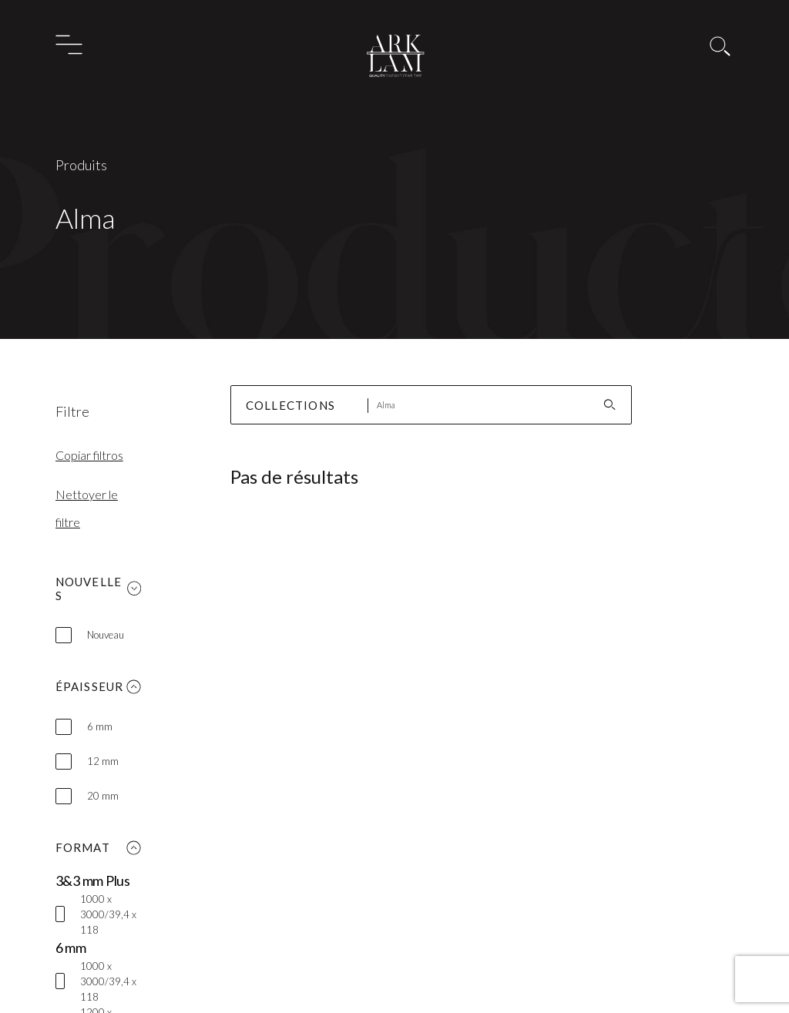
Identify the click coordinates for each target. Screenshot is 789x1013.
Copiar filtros (89, 455)
